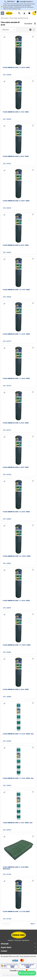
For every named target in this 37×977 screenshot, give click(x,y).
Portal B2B (13, 970)
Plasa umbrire (4, 18)
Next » (33, 924)
